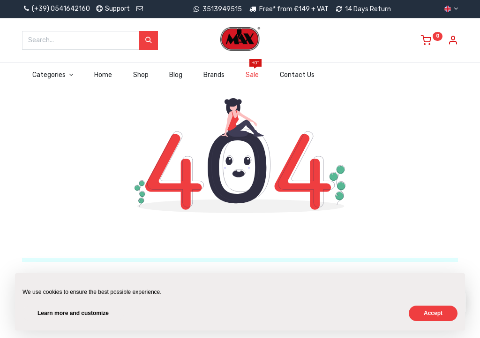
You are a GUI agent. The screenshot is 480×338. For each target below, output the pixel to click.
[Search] (148, 40)
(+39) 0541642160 (56, 9)
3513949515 (222, 9)
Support (112, 9)
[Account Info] (453, 42)
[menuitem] (102, 75)
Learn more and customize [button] (73, 313)
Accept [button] (433, 313)
